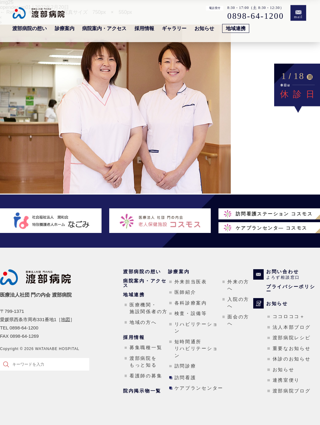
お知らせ (204, 28)
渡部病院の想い (29, 28)
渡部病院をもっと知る (143, 362)
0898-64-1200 (255, 16)
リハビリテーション (196, 327)
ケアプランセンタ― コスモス (271, 227)
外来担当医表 (190, 281)
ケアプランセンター (198, 388)
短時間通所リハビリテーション (196, 348)
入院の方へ (238, 303)
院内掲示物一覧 (142, 390)
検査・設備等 (190, 313)
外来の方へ (238, 285)
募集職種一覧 (146, 347)
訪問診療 (185, 365)
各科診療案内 (190, 302)
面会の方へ (238, 320)
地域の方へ (143, 322)
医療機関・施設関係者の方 (149, 308)
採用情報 (144, 28)
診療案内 (64, 28)
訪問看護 (185, 377)
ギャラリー (174, 28)
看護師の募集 (146, 375)
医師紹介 (185, 292)
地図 (65, 319)
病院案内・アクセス (104, 28)
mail (298, 17)
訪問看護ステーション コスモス (274, 213)
